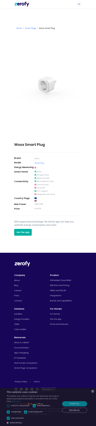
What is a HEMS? (21, 342)
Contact (18, 300)
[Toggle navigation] (79, 4)
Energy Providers (21, 319)
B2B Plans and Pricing (59, 285)
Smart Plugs (30, 28)
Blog (16, 285)
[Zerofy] (21, 4)
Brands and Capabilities (61, 300)
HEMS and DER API (58, 290)
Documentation (21, 347)
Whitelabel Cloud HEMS (60, 280)
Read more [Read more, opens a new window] (16, 401)
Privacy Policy (21, 381)
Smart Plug (39, 163)
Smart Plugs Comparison (25, 368)
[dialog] (48, 407)
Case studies (20, 329)
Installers (18, 314)
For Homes (55, 314)
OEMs (16, 324)
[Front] (22, 263)
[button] (33, 422)
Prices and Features (59, 324)
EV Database (20, 358)
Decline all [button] (74, 410)
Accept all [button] (75, 404)
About (17, 280)
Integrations (55, 295)
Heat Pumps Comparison (25, 363)
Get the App (22, 232)
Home (19, 28)
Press (16, 295)
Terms (37, 381)
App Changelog (21, 352)
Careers (18, 290)
